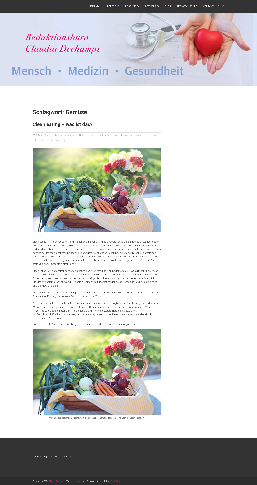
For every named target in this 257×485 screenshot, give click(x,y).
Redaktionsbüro (187, 6)
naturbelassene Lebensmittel (140, 135)
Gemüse (110, 135)
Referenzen (152, 6)
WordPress (116, 481)
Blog (168, 6)
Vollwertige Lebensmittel (43, 140)
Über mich (95, 6)
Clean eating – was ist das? (63, 124)
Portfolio (113, 6)
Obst (156, 135)
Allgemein (86, 135)
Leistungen (132, 6)
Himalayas (77, 481)
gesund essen (121, 135)
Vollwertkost (59, 140)
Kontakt (208, 6)
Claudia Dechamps (65, 135)
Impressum (39, 456)
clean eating (101, 135)
